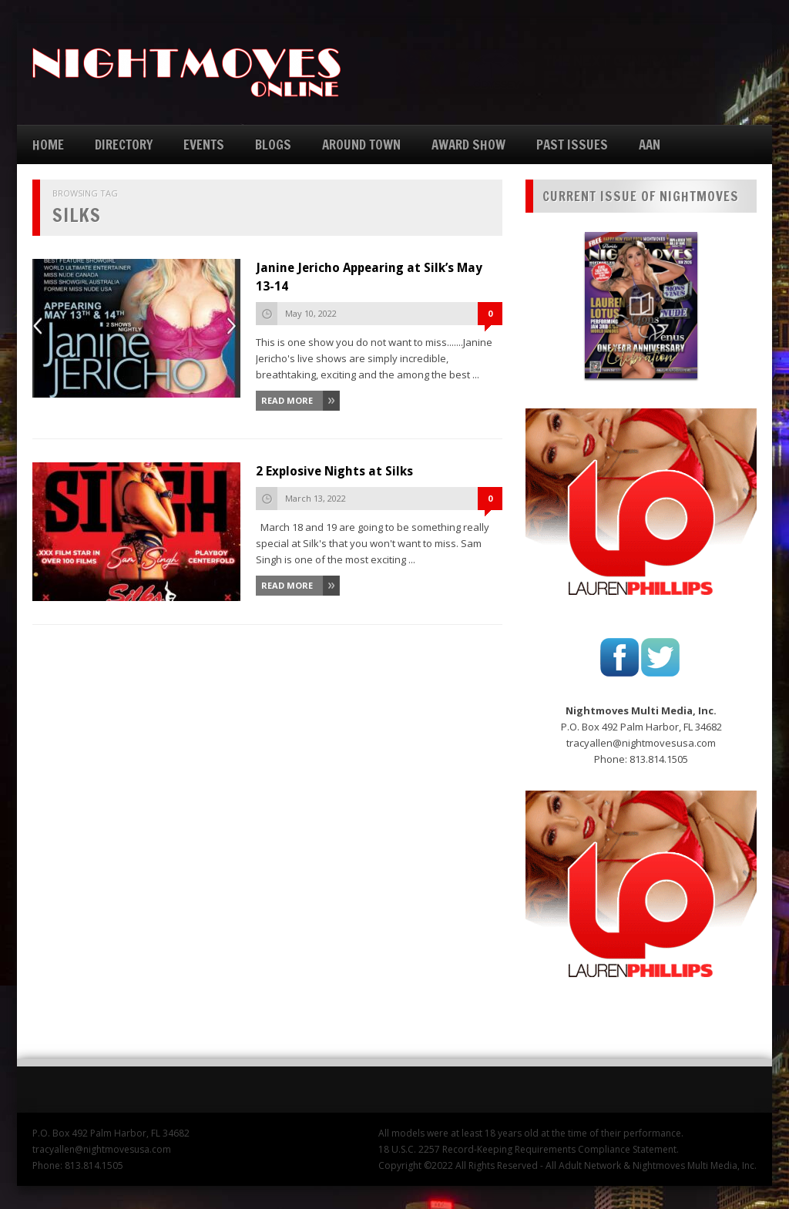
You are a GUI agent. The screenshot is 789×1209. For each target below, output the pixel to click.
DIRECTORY (124, 144)
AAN (649, 144)
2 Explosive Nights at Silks (334, 471)
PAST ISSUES (572, 144)
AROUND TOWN (361, 144)
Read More (287, 400)
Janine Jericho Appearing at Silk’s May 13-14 (369, 277)
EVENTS (203, 144)
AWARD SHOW (468, 144)
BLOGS (273, 144)
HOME (48, 144)
